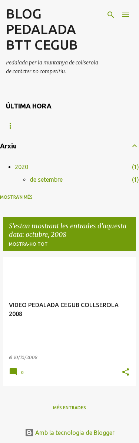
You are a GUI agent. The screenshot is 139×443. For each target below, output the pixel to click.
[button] (125, 372)
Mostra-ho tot (28, 244)
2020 (21, 167)
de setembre (46, 179)
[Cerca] (110, 15)
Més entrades (69, 407)
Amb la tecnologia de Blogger (70, 432)
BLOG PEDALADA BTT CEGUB (42, 29)
